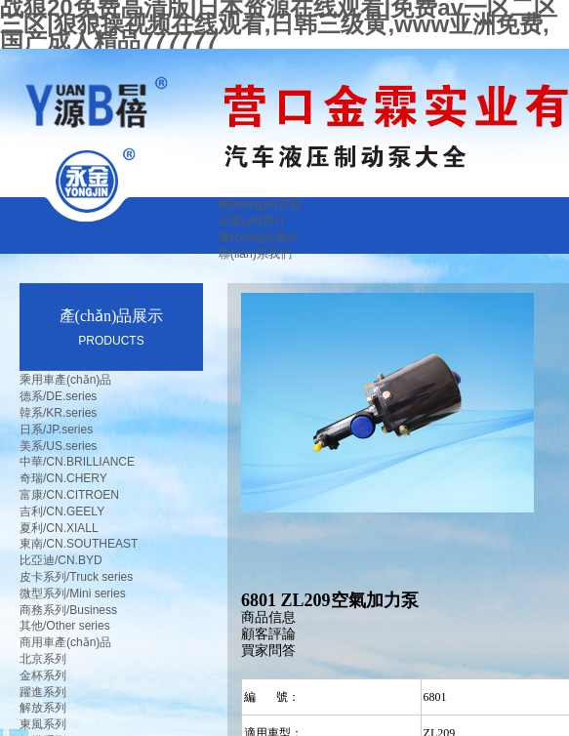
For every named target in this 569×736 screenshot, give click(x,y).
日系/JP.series (56, 429)
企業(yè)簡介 (252, 220)
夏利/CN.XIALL (59, 528)
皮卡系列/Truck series (76, 577)
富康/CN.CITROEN (69, 495)
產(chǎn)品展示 (259, 237)
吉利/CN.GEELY (62, 511)
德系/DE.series (58, 396)
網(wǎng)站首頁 (260, 204)
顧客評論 (268, 634)
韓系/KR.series (58, 413)
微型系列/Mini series (73, 593)
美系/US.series (58, 446)
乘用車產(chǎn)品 (65, 380)
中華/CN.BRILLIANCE (77, 462)
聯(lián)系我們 (255, 254)
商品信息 (268, 617)
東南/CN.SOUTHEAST (79, 544)
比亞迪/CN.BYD (61, 560)
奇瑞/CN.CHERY (63, 478)
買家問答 (268, 650)
